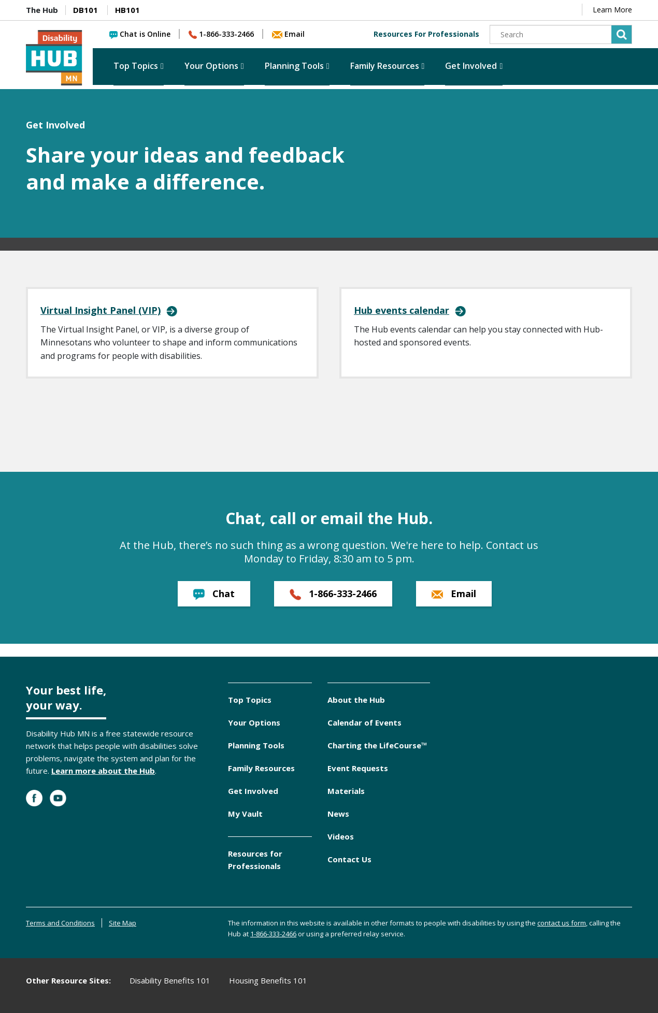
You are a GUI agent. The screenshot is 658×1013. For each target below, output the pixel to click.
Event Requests (357, 768)
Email (288, 34)
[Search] (561, 34)
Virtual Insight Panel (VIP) (100, 310)
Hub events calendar (401, 310)
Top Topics (135, 65)
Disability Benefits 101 (170, 980)
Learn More (612, 10)
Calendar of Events (364, 722)
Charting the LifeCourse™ (377, 745)
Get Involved (471, 65)
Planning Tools (294, 65)
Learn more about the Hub (103, 770)
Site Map (122, 923)
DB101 (85, 10)
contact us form (561, 923)
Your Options (211, 65)
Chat (214, 593)
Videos (340, 836)
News (338, 813)
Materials (346, 791)
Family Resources (384, 65)
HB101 (127, 10)
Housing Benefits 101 (268, 980)
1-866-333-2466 (221, 34)
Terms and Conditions (60, 923)
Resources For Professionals (426, 34)
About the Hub (356, 699)
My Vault (245, 813)
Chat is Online (139, 34)
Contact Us (349, 859)
